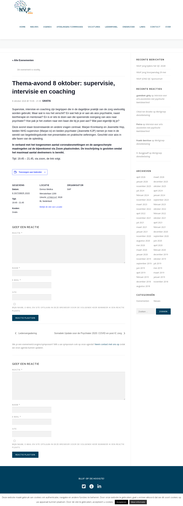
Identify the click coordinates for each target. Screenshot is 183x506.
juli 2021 (140, 222)
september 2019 (144, 263)
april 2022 (140, 213)
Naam (16, 268)
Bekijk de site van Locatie (51, 207)
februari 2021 (160, 227)
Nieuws (34, 27)
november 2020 (143, 236)
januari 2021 (142, 231)
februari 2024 (142, 195)
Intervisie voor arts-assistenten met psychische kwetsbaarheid (151, 99)
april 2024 (158, 190)
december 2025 (161, 181)
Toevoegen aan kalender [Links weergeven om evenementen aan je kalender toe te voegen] (30, 172)
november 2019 (143, 259)
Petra (139, 124)
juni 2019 (140, 268)
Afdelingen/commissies (70, 27)
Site (14, 292)
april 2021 (158, 222)
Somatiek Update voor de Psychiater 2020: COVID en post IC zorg (88, 333)
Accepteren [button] (121, 502)
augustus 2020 (143, 240)
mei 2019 (158, 268)
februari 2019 (142, 277)
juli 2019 (157, 263)
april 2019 (140, 272)
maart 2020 (141, 249)
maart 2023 (141, 204)
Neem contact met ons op (107, 344)
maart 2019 (159, 272)
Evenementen (142, 301)
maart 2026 (159, 177)
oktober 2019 (160, 259)
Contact (155, 27)
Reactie (17, 233)
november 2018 (161, 281)
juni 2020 (158, 240)
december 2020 (161, 231)
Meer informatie (138, 502)
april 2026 (140, 177)
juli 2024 (140, 190)
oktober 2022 (160, 209)
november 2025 (143, 186)
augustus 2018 (143, 286)
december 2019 (161, 254)
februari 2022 (160, 213)
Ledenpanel (111, 27)
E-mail (16, 280)
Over (168, 27)
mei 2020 (140, 245)
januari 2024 (159, 195)
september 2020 (161, 236)
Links (142, 27)
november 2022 (143, 209)
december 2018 (143, 281)
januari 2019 (159, 277)
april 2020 (158, 245)
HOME (22, 27)
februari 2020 (160, 249)
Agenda (47, 27)
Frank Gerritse (143, 140)
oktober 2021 (160, 218)
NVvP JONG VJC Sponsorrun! (149, 78)
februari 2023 (160, 204)
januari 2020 (142, 254)
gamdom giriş (143, 95)
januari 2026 (142, 181)
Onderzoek (129, 27)
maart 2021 (141, 227)
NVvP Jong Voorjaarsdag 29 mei (151, 72)
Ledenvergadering (27, 333)
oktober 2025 (160, 186)
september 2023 (161, 199)
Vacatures (94, 27)
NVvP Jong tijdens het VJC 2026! (151, 66)
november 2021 (143, 218)
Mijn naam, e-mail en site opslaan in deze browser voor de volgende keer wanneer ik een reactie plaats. (68, 309)
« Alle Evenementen (23, 60)
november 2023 (143, 199)
